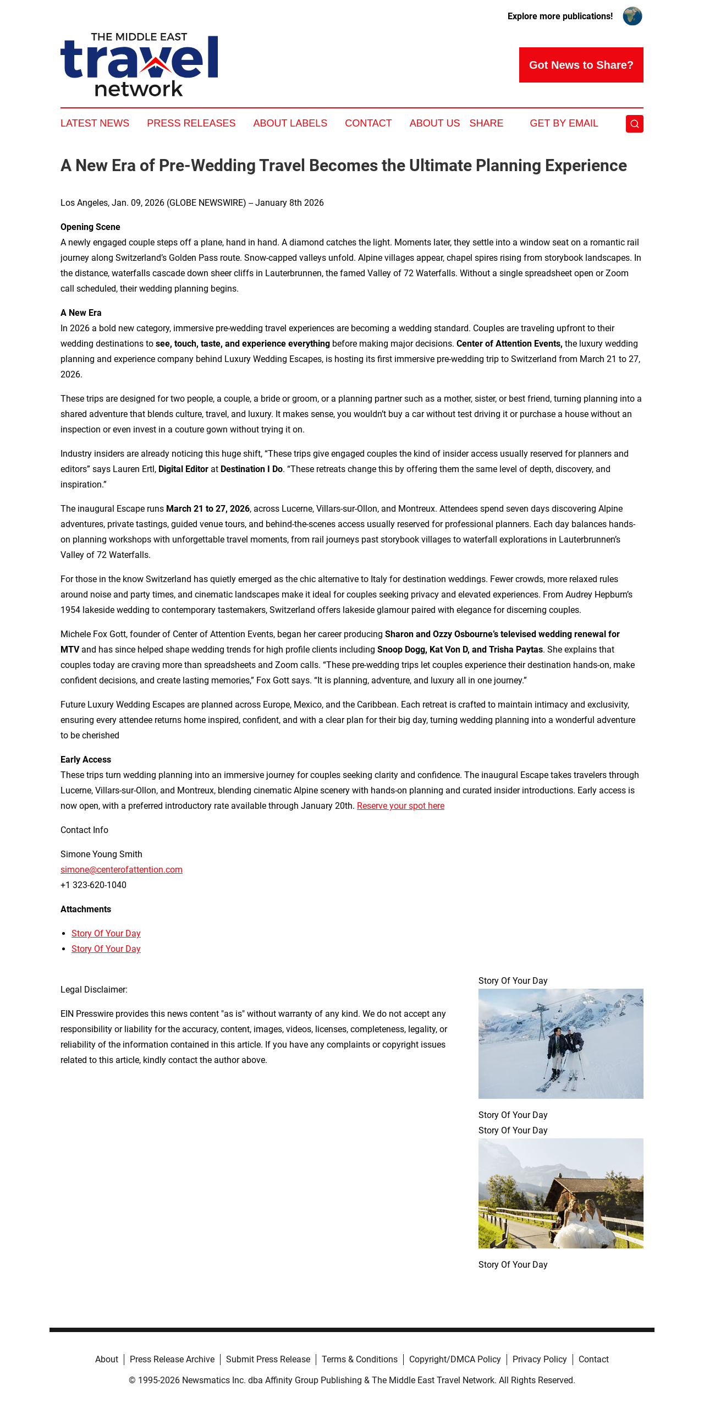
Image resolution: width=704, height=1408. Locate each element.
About (106, 1359)
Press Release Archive (172, 1359)
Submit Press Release (268, 1359)
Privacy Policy (540, 1359)
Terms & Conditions (360, 1359)
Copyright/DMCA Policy (455, 1359)
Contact (368, 123)
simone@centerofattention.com (122, 869)
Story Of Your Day (106, 933)
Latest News (95, 123)
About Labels (290, 123)
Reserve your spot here (400, 806)
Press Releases (191, 123)
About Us (435, 123)
